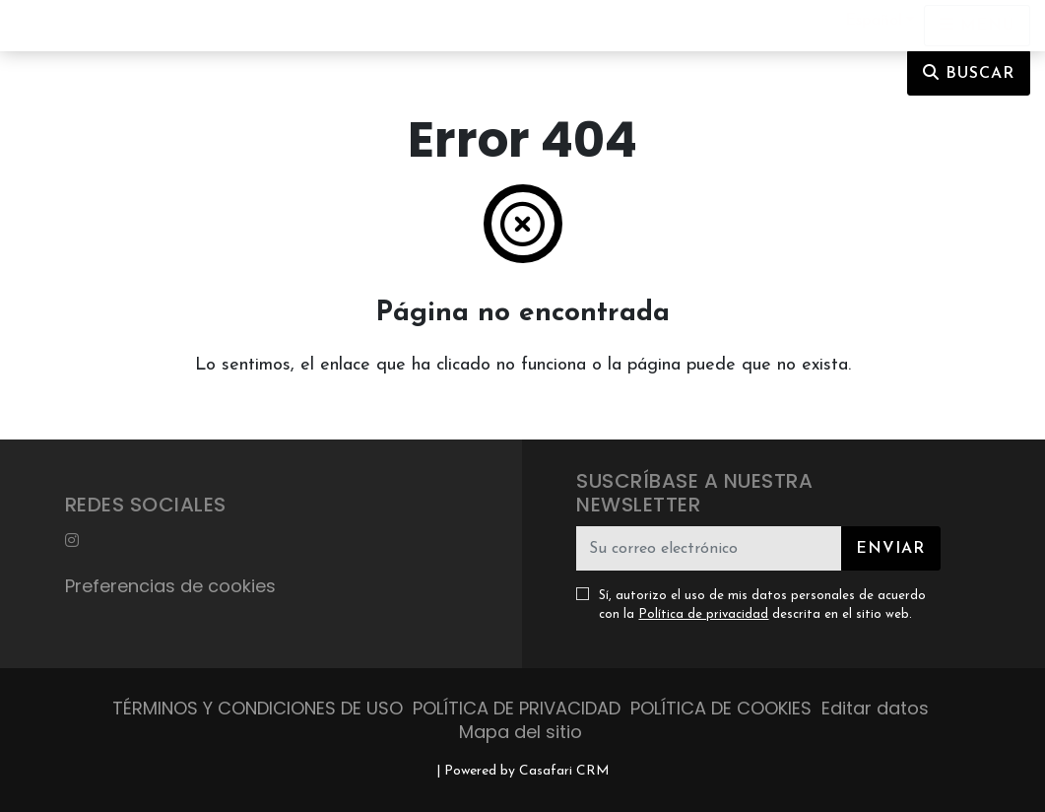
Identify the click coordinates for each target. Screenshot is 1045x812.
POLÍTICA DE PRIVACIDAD (516, 708)
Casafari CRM (564, 771)
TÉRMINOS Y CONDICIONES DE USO (257, 708)
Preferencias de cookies (170, 586)
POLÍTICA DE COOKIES (721, 708)
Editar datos (875, 708)
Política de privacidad (703, 614)
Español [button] (873, 21)
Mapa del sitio (520, 731)
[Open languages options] (977, 25)
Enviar (890, 549)
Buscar (968, 73)
